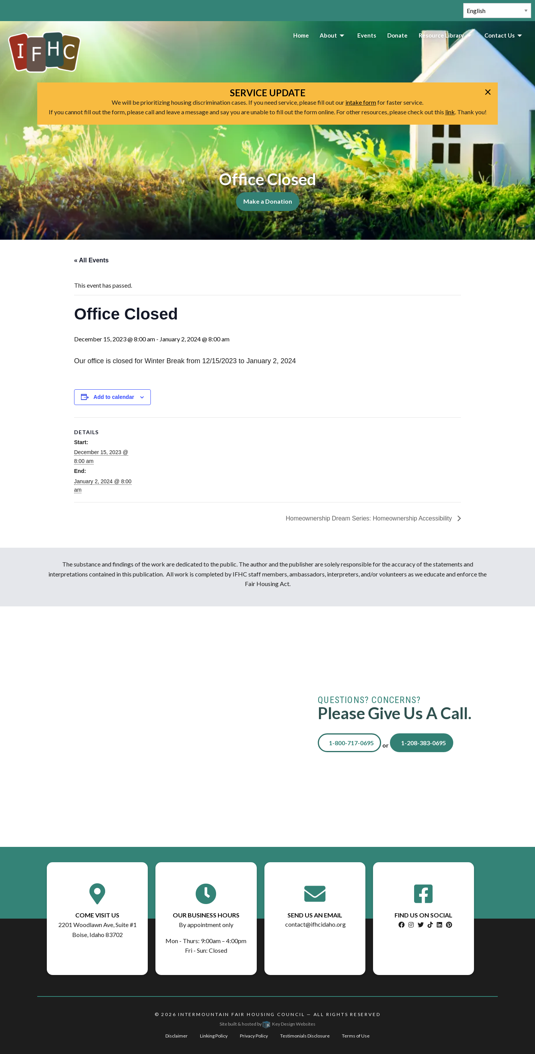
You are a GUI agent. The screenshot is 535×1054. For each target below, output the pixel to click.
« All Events (91, 260)
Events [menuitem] (366, 35)
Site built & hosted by (267, 1024)
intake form (360, 102)
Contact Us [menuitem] (499, 35)
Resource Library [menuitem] (441, 35)
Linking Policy (214, 1036)
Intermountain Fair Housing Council (241, 1014)
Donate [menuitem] (397, 35)
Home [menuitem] (301, 35)
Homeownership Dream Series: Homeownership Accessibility (370, 518)
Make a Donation (267, 201)
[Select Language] (497, 10)
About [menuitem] (328, 35)
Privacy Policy (254, 1036)
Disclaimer (176, 1036)
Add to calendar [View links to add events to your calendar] (114, 397)
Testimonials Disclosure (305, 1036)
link (450, 111)
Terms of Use (356, 1036)
